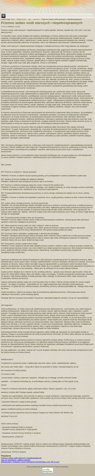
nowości (36, 19)
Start (12, 19)
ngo (29, 19)
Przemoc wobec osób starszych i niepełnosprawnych (41, 23)
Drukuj (3, 27)
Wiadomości (21, 19)
